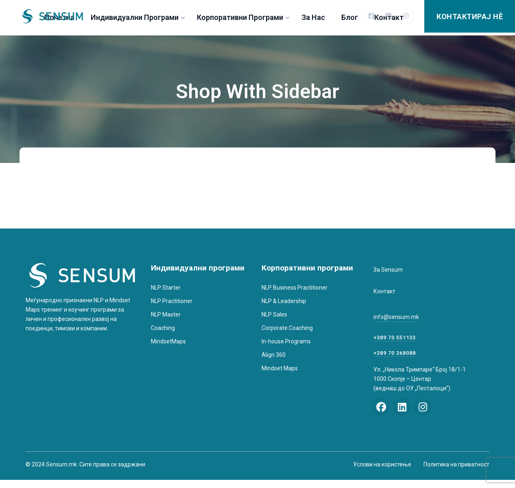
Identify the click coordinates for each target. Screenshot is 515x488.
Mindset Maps (280, 368)
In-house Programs (286, 341)
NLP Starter (166, 287)
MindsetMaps (168, 341)
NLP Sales (274, 314)
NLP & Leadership (284, 301)
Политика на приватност (456, 464)
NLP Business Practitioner (294, 287)
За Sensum (388, 269)
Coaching (163, 328)
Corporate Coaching (287, 328)
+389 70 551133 (394, 337)
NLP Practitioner (171, 301)
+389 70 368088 (394, 353)
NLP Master (166, 314)
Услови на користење (382, 464)
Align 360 (274, 355)
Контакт (384, 291)
